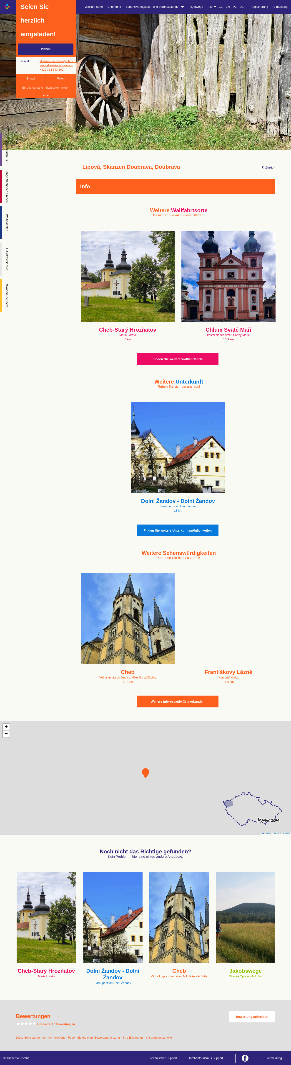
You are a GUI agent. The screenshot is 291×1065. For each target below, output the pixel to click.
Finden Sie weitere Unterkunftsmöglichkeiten (177, 530)
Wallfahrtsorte (94, 6)
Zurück (268, 167)
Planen (46, 49)
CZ (221, 6)
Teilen (61, 78)
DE (242, 6)
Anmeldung (280, 6)
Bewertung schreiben (252, 1017)
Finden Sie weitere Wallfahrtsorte (178, 359)
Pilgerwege (195, 6)
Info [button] (212, 6)
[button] (145, 773)
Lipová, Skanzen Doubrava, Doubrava (131, 167)
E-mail (31, 78)
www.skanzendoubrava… (56, 65)
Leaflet (266, 834)
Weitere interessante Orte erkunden (177, 701)
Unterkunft (114, 6)
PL (234, 6)
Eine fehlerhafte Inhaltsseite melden (45, 87)
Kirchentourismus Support (206, 1058)
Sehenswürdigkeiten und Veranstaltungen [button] (154, 6)
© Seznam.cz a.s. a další (280, 834)
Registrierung (259, 6)
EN (228, 6)
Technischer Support (163, 1058)
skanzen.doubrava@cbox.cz (58, 61)
